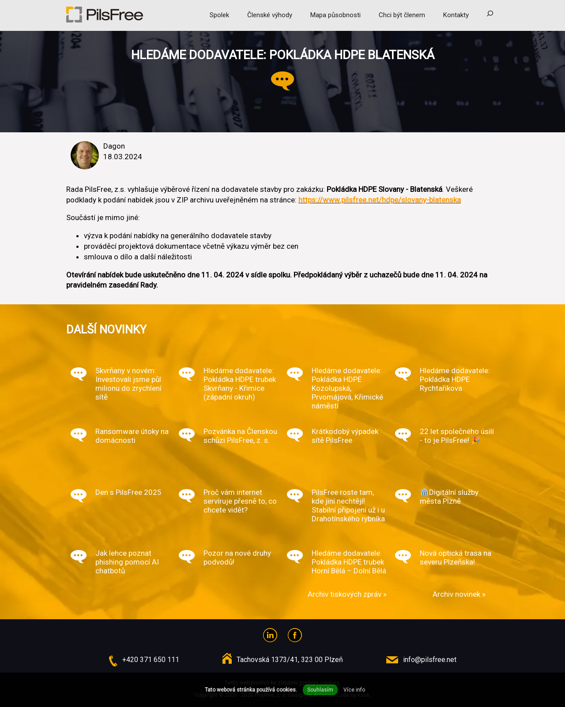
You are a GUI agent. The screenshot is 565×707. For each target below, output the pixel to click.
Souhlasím (320, 690)
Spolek (219, 15)
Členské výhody (269, 15)
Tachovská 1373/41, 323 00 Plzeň (290, 659)
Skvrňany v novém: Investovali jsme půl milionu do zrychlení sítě (128, 383)
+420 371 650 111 (150, 659)
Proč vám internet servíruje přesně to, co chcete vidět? (240, 501)
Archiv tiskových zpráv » (347, 594)
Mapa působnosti (335, 15)
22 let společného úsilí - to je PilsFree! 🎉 (457, 436)
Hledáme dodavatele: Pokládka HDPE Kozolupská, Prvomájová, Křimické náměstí (347, 388)
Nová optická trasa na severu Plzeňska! (455, 557)
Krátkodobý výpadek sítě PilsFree (345, 436)
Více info (354, 690)
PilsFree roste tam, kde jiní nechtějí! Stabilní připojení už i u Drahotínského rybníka (348, 505)
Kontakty (456, 15)
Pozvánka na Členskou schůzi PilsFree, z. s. (240, 436)
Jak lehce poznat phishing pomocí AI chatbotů (127, 562)
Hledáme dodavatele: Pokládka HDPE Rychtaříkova (455, 379)
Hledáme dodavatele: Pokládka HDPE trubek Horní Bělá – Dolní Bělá (349, 562)
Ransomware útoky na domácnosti (132, 436)
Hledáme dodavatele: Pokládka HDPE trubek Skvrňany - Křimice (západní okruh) (239, 383)
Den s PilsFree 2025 (128, 492)
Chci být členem (402, 15)
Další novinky (106, 329)
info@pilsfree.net (429, 659)
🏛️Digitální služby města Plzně (449, 496)
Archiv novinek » (459, 594)
